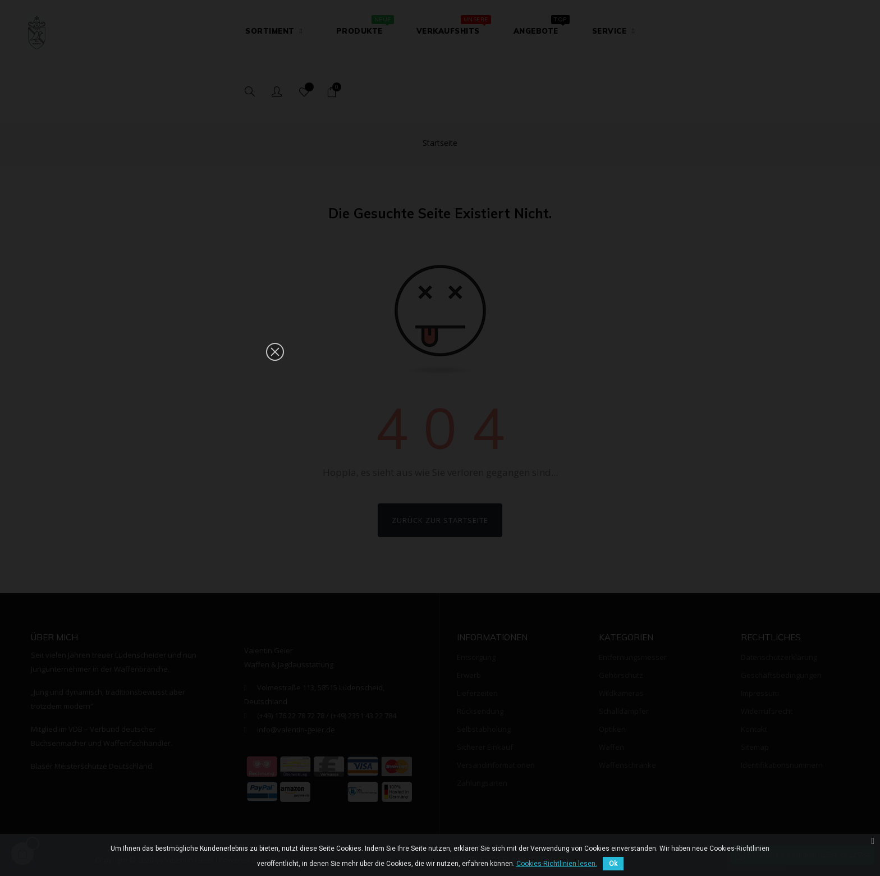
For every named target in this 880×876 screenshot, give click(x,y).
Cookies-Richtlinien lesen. (556, 864)
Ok (613, 864)
